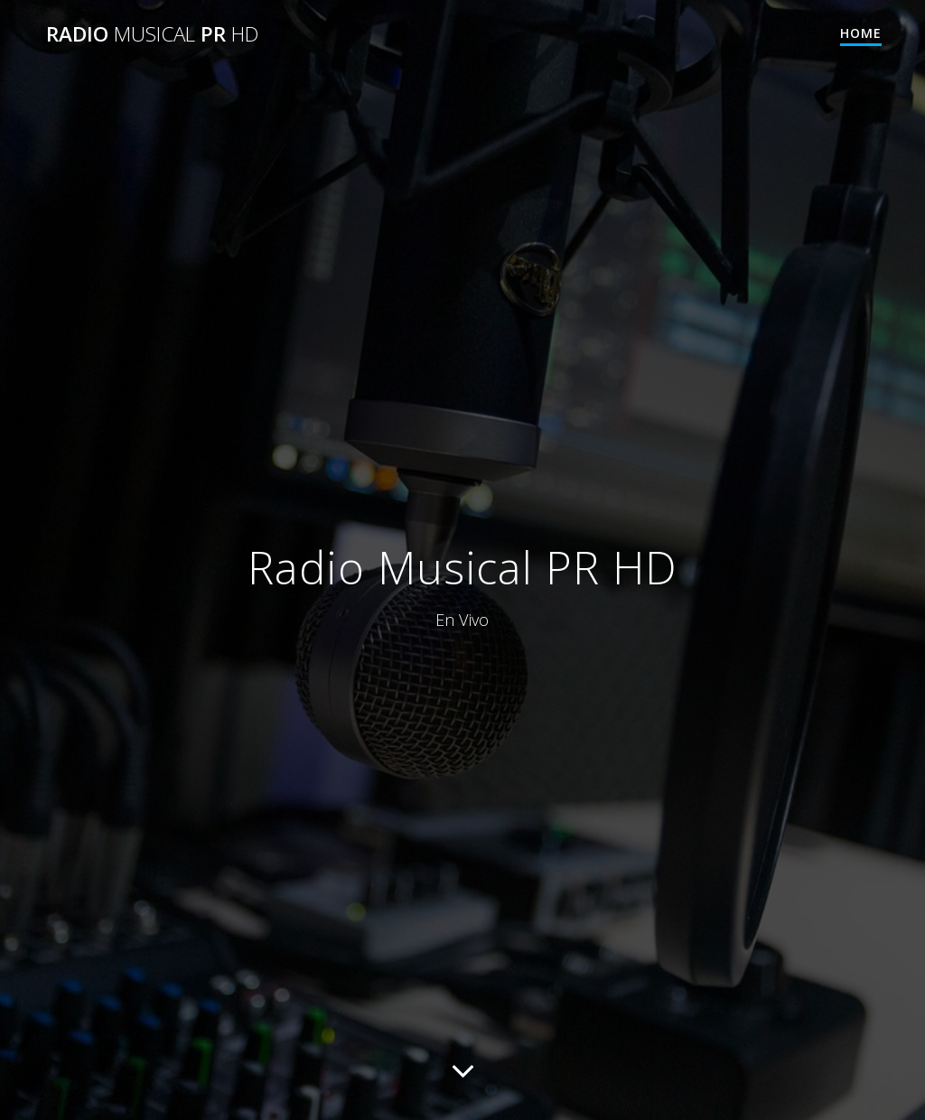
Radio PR (152, 34)
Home (861, 33)
